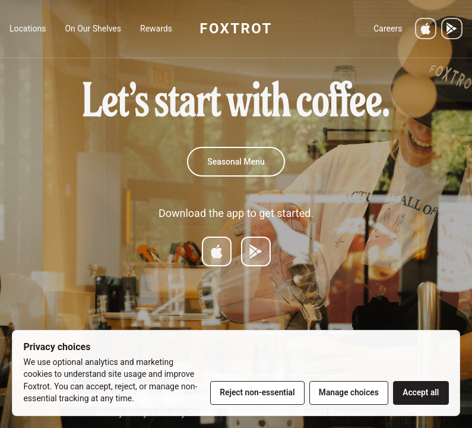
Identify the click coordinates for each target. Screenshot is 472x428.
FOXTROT (235, 28)
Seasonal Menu (235, 161)
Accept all (421, 392)
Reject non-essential (257, 392)
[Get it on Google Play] (452, 28)
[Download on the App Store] (425, 28)
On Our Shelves (93, 28)
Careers (387, 28)
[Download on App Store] (217, 251)
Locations (27, 28)
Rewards (156, 28)
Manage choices (349, 392)
